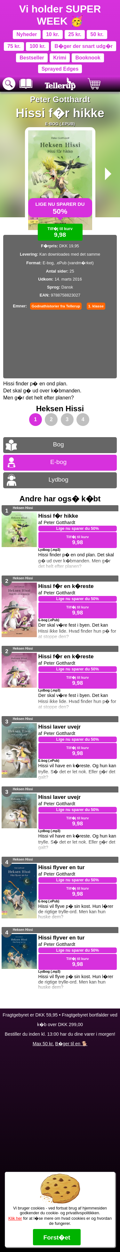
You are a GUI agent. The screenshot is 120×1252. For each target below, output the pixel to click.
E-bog (58, 462)
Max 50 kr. (43, 1043)
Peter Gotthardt (60, 99)
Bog (58, 444)
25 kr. (74, 34)
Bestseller (32, 57)
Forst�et (56, 1237)
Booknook (87, 57)
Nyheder (27, 34)
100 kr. (37, 46)
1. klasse (96, 306)
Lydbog (58, 479)
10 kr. (52, 34)
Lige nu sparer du (60, 208)
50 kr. (97, 34)
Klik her (15, 1218)
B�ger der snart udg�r (84, 46)
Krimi (59, 57)
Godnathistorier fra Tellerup (56, 306)
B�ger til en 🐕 (71, 1043)
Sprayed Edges (60, 69)
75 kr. (13, 46)
